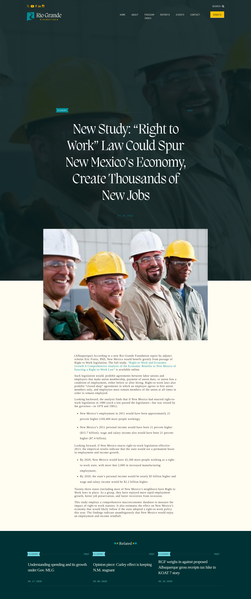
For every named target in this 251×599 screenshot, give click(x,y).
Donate (217, 14)
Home (122, 14)
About (134, 14)
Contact (195, 14)
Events (180, 14)
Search (218, 6)
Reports (165, 14)
